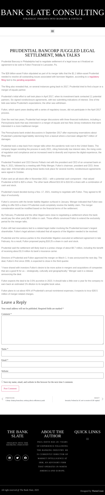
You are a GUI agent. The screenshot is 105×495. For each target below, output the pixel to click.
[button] (52, 31)
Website (4, 371)
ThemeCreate (98, 491)
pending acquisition (26, 80)
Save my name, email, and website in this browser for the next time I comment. (38, 382)
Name (4, 349)
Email (4, 360)
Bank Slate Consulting (52, 12)
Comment (6, 314)
